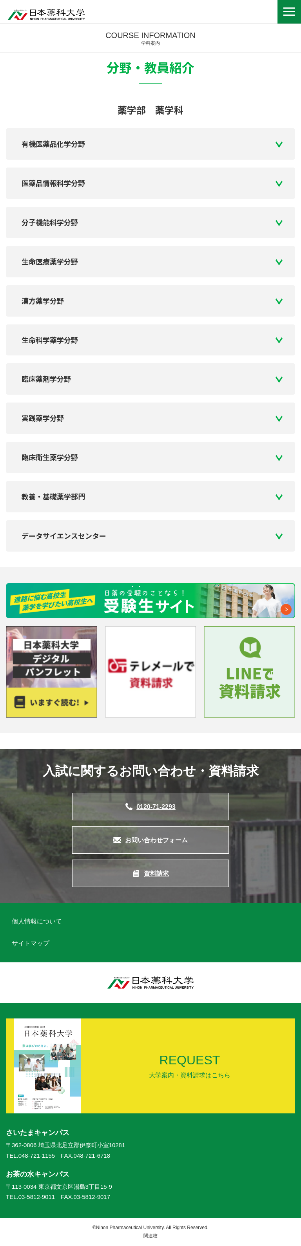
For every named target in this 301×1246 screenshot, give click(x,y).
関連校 (150, 1236)
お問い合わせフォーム (156, 840)
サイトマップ (30, 943)
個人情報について (37, 921)
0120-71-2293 (156, 806)
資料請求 (156, 873)
